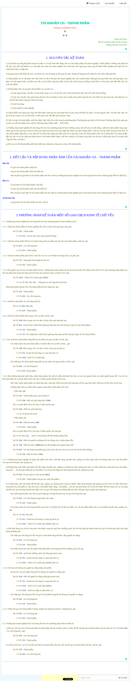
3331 (21, 277)
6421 (47, 474)
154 (23, 236)
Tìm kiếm (123, 678)
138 (20, 422)
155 (20, 231)
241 (27, 306)
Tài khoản (109, 3)
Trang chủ (93, 3)
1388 (37, 445)
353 (20, 553)
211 (31, 306)
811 (20, 325)
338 (23, 400)
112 (30, 282)
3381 (48, 400)
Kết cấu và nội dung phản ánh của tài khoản (112, 42)
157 (20, 260)
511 (23, 353)
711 (23, 334)
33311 (45, 277)
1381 (37, 422)
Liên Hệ (122, 3)
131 (34, 282)
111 (26, 282)
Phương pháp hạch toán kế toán (116, 45)
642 (23, 306)
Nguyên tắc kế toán (121, 39)
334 (20, 440)
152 (126, 136)
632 (20, 246)
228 (20, 320)
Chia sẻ (57, 679)
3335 (24, 590)
